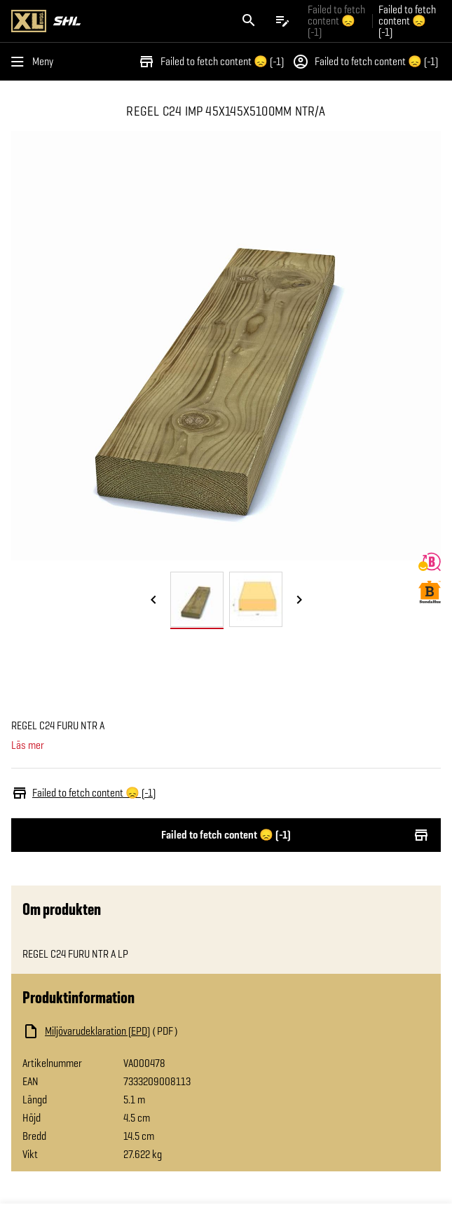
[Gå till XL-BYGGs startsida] (116, 21)
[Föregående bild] (153, 600)
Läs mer (27, 745)
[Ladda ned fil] (162, 1031)
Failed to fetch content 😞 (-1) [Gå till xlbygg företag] (336, 20)
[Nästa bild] (299, 600)
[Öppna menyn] (35, 61)
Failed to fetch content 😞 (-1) (211, 61)
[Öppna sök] (249, 21)
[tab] (197, 599)
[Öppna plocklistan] (282, 21)
